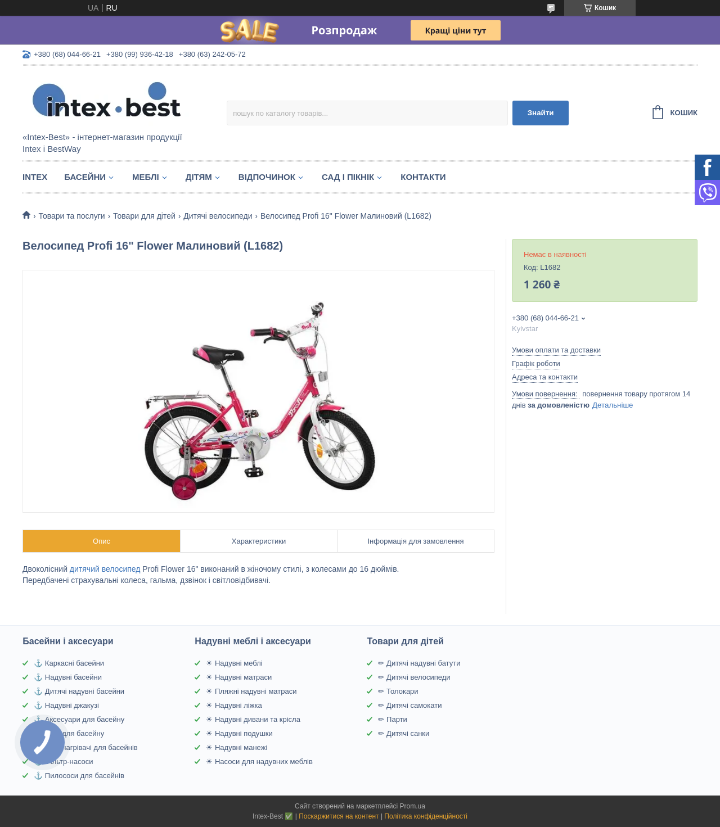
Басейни (85, 177)
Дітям (199, 177)
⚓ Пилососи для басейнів (79, 775)
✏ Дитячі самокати (410, 705)
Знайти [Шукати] (541, 113)
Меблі (145, 177)
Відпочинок (266, 177)
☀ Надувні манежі (236, 747)
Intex (34, 177)
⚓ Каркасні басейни (69, 663)
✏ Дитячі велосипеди (414, 677)
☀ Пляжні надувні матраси (251, 691)
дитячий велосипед (105, 568)
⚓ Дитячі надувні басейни (79, 691)
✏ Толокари (398, 691)
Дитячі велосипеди (217, 215)
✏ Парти (392, 719)
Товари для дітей (144, 215)
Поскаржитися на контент (339, 816)
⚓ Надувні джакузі (66, 705)
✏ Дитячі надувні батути (419, 663)
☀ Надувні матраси (239, 677)
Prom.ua (412, 806)
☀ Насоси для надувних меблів (259, 761)
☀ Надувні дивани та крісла (253, 719)
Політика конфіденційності (425, 816)
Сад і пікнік (348, 177)
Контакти (423, 177)
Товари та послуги (71, 215)
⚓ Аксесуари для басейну (79, 719)
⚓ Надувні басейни (68, 677)
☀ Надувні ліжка (234, 705)
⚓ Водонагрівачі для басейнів (85, 747)
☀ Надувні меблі (234, 663)
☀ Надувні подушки (239, 733)
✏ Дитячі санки (403, 733)
